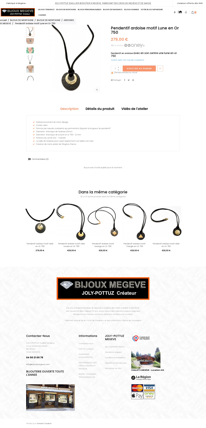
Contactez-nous (86, 343)
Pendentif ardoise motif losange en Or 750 (103, 245)
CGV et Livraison (86, 349)
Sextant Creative (44, 423)
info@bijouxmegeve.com (38, 364)
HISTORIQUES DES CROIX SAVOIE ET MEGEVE (88, 365)
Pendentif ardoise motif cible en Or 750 (40, 245)
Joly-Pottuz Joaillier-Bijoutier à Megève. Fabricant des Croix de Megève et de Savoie (103, 3)
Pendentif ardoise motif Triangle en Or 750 (134, 245)
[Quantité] (116, 68)
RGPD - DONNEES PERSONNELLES (87, 375)
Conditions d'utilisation (115, 357)
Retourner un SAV (113, 368)
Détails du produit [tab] (100, 109)
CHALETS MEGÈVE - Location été (147, 370)
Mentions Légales (113, 352)
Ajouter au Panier (139, 68)
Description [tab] (69, 109)
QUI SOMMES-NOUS (115, 347)
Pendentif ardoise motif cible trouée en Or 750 (71, 245)
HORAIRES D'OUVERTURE (86, 355)
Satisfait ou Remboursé (116, 363)
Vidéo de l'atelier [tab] (134, 109)
